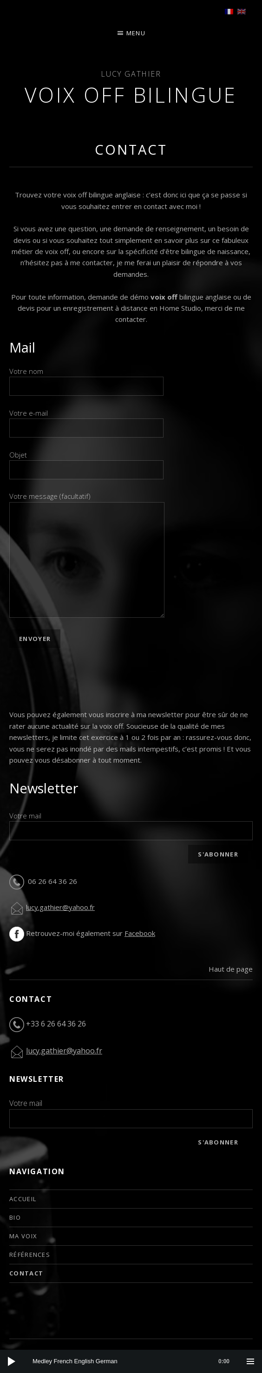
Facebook (139, 933)
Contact (26, 1273)
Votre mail (25, 815)
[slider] (135, 1361)
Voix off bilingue (131, 95)
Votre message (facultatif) (86, 501)
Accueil (22, 1199)
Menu (135, 33)
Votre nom (86, 378)
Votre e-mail (86, 420)
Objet (86, 462)
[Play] (11, 1361)
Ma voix (23, 1236)
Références (29, 1254)
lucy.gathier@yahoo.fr (60, 907)
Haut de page (231, 969)
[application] (131, 1361)
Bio (15, 1217)
